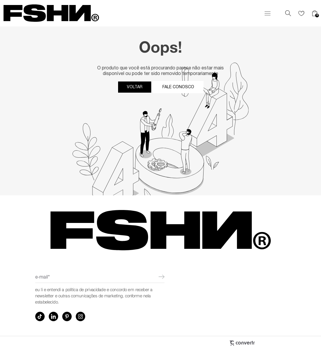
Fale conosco (178, 87)
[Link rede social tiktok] (40, 316)
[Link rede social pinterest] (67, 316)
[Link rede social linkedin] (53, 316)
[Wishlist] (301, 13)
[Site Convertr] (211, 343)
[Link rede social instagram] (80, 316)
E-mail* (42, 277)
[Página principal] (51, 13)
